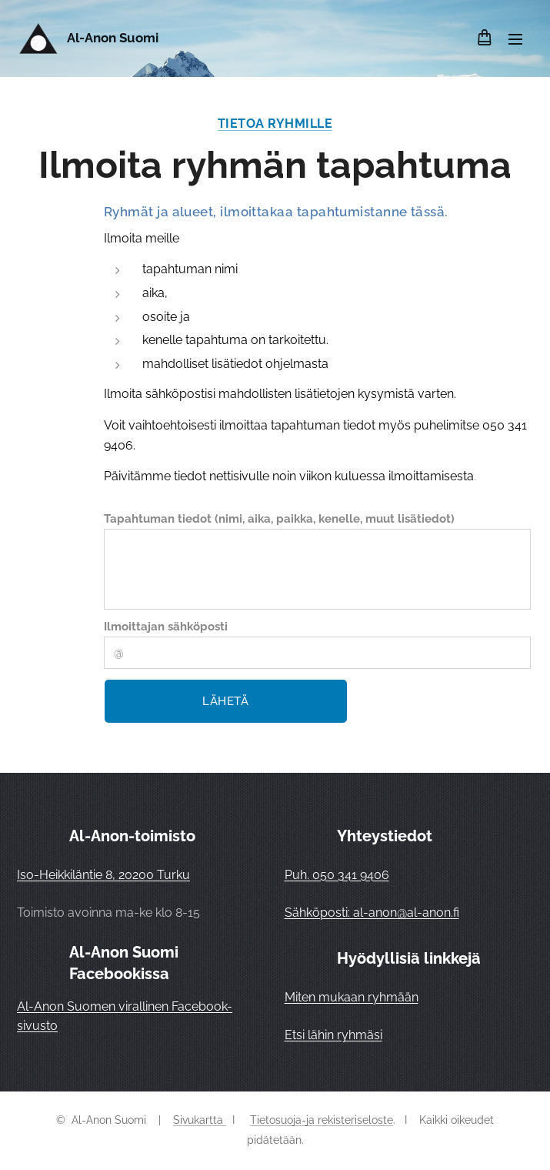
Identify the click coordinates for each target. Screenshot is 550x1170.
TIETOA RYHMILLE (275, 123)
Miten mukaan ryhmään (351, 997)
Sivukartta (199, 1120)
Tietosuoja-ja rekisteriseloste (321, 1120)
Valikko (515, 39)
